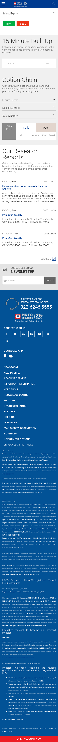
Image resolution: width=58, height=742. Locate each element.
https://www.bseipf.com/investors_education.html (18, 657)
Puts (46, 127)
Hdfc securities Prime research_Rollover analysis (24, 187)
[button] (29, 13)
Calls (26, 127)
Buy (9, 23)
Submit (50, 280)
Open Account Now (29, 738)
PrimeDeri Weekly (12, 214)
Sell (23, 23)
